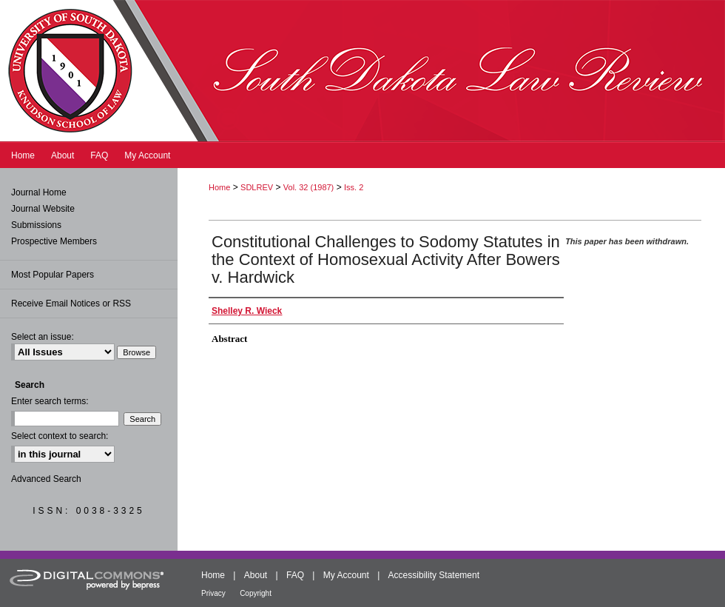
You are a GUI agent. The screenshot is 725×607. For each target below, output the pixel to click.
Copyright (256, 593)
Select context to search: (59, 436)
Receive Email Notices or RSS (71, 303)
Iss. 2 (353, 187)
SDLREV (256, 187)
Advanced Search (46, 479)
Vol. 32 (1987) (308, 187)
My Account (346, 575)
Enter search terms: (50, 401)
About (255, 575)
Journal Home (39, 192)
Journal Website (43, 209)
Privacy (213, 593)
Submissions (36, 225)
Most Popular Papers (52, 274)
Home (219, 187)
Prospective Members (54, 241)
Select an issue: (42, 337)
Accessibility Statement (433, 575)
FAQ (295, 575)
